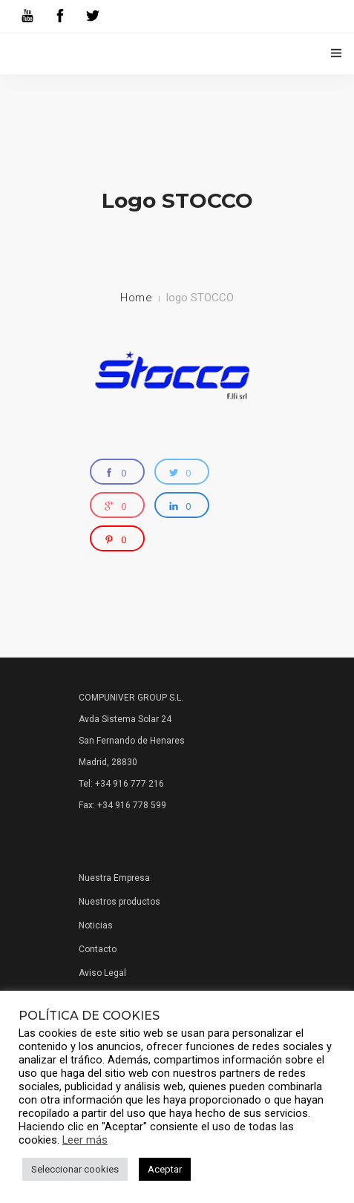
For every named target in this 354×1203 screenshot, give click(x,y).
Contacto (98, 949)
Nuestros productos (119, 901)
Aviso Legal (102, 973)
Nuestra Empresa (114, 878)
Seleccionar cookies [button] (75, 1169)
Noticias (96, 925)
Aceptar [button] (165, 1169)
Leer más (85, 1140)
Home (136, 297)
